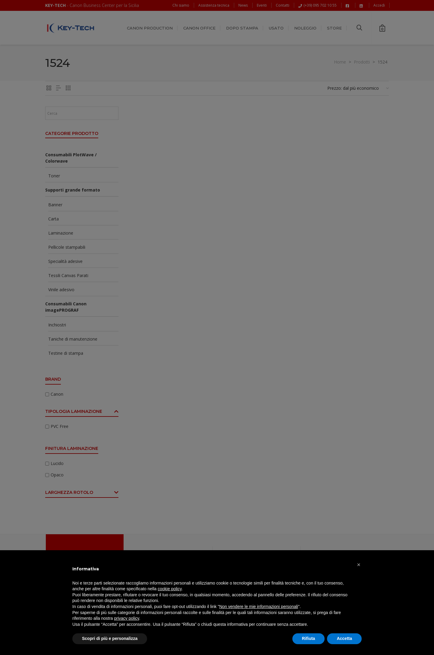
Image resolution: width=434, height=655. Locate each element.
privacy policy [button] (126, 618)
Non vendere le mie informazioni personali (258, 606)
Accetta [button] (344, 638)
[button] (358, 564)
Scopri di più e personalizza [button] (109, 638)
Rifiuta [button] (308, 638)
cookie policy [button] (169, 588)
